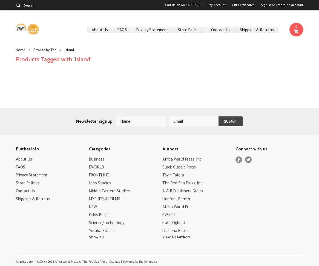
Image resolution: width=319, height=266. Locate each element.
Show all (96, 236)
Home (20, 50)
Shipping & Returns (257, 29)
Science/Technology (106, 222)
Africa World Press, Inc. (182, 159)
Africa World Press (178, 206)
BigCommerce (148, 262)
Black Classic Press (179, 167)
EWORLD (96, 167)
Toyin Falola (173, 175)
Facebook (238, 159)
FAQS (122, 29)
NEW (93, 206)
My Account (217, 5)
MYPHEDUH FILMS (104, 198)
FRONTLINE (99, 175)
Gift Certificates (243, 5)
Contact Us (220, 29)
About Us (100, 29)
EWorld (168, 214)
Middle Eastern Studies (109, 190)
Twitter (248, 159)
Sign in (266, 5)
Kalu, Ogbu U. (174, 222)
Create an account (289, 5)
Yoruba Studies (102, 230)
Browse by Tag (44, 50)
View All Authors (176, 236)
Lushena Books (175, 230)
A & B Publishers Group (182, 190)
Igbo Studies (100, 182)
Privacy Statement (152, 29)
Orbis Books (99, 214)
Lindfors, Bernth (176, 198)
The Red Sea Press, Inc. (182, 182)
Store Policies (190, 29)
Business (96, 159)
